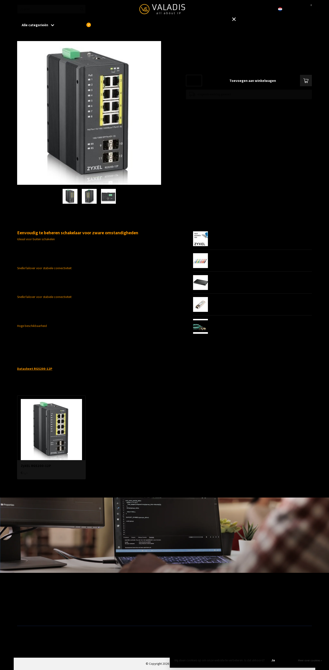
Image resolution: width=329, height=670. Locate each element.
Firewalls (23, 608)
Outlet (245, 593)
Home (21, 36)
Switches (23, 615)
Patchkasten (174, 593)
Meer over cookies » (310, 660)
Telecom (97, 600)
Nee (288, 660)
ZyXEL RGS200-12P (44, 36)
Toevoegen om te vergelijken (203, 104)
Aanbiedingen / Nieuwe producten (39, 593)
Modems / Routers (178, 600)
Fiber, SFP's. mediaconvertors (111, 615)
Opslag (170, 615)
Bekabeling (24, 600)
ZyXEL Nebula (100, 608)
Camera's (172, 608)
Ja (273, 660)
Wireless (97, 593)
